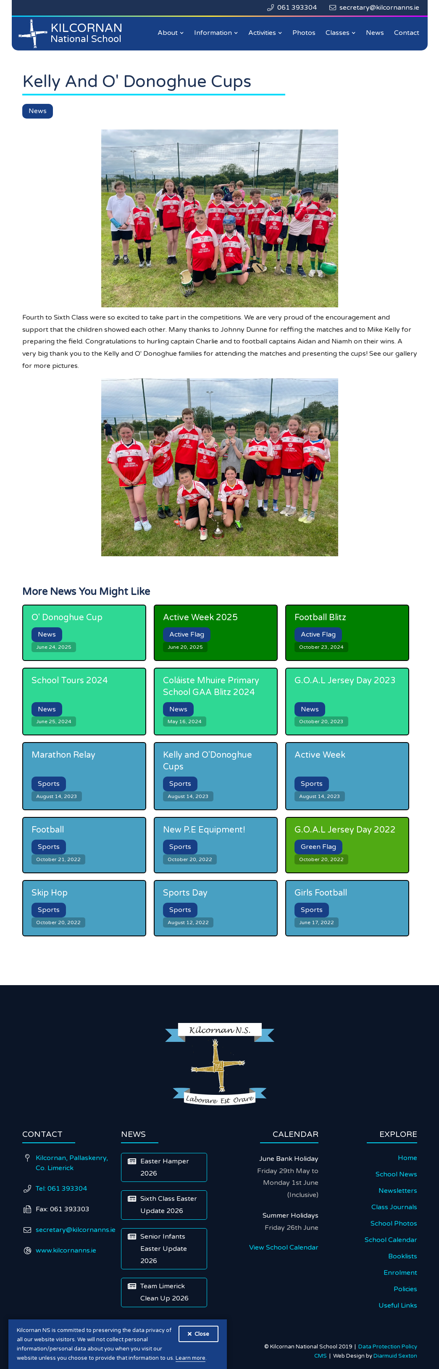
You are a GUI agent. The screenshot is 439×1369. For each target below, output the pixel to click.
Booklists (402, 1256)
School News (396, 1174)
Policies (405, 1289)
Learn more (190, 1358)
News (375, 33)
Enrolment (400, 1273)
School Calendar (391, 1240)
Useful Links (398, 1305)
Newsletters (398, 1191)
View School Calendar (283, 1247)
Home (407, 1158)
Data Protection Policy (387, 1346)
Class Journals (394, 1207)
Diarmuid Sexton (395, 1356)
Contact (406, 33)
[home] (72, 33)
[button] (170, 33)
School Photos (394, 1223)
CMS (321, 1356)
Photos (303, 33)
